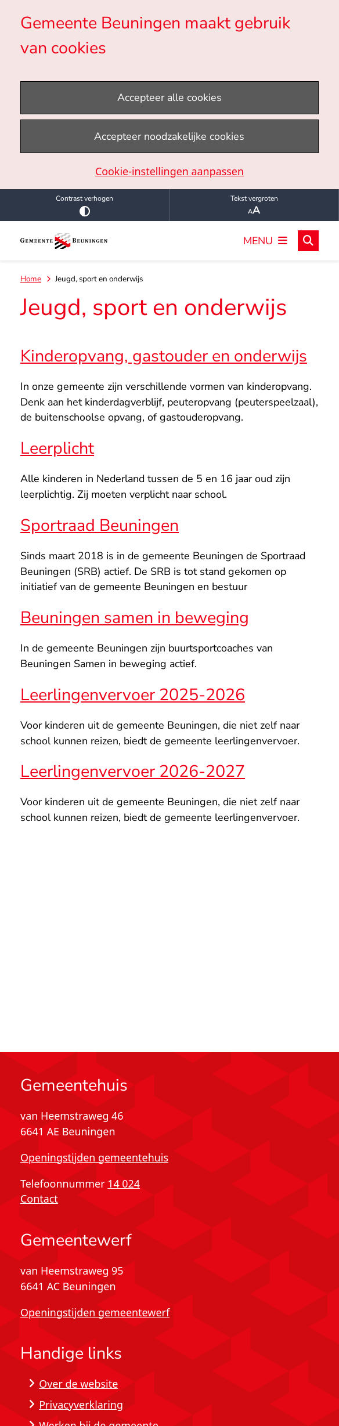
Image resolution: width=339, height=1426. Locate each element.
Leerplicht (57, 448)
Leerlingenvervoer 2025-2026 (132, 694)
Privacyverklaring (81, 1404)
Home (30, 278)
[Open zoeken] (308, 240)
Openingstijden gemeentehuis (94, 1157)
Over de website (78, 1384)
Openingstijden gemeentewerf (95, 1312)
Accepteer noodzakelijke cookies (169, 136)
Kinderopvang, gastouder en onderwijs (163, 356)
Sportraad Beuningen (99, 525)
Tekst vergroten (254, 205)
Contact (39, 1199)
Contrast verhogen (84, 205)
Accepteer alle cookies (169, 97)
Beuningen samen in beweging (134, 617)
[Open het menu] (265, 240)
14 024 (123, 1183)
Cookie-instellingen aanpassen (169, 171)
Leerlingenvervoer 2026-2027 (132, 771)
